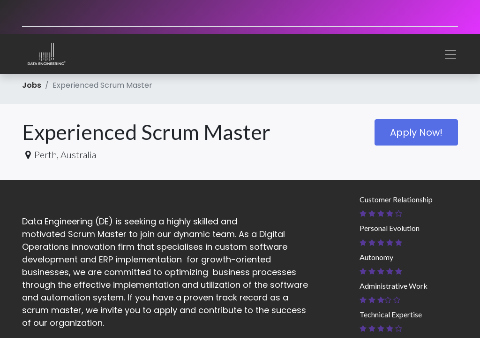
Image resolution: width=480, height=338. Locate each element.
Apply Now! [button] (416, 132)
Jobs (31, 85)
